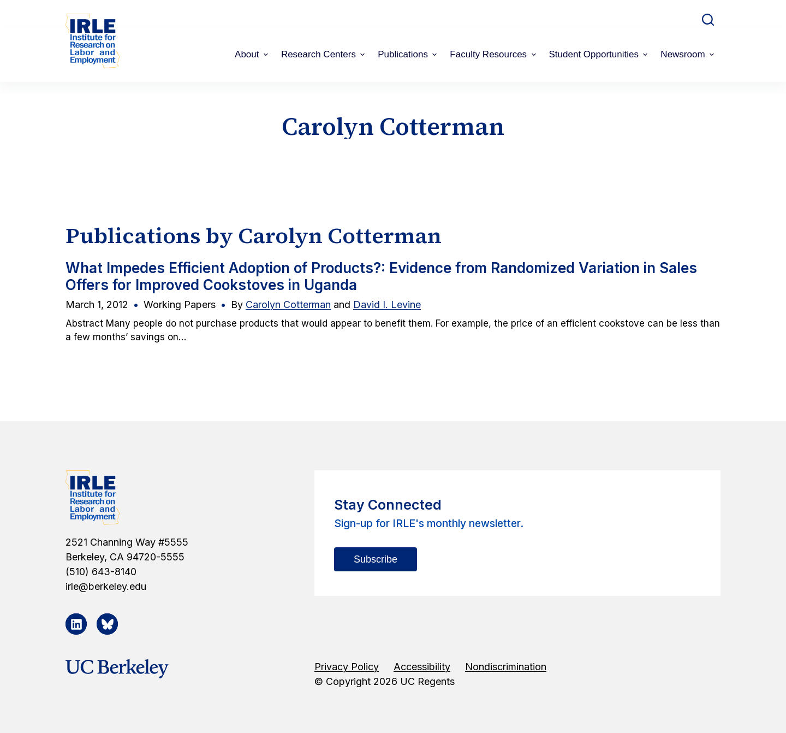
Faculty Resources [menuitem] (494, 54)
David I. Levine (387, 304)
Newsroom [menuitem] (688, 54)
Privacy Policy (346, 666)
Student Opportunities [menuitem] (600, 54)
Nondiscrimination (505, 666)
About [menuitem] (253, 54)
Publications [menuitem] (408, 54)
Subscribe (375, 559)
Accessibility (422, 666)
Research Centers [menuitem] (324, 54)
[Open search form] (708, 20)
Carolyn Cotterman (288, 304)
